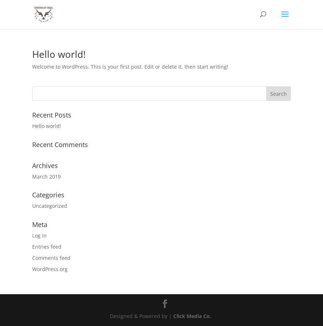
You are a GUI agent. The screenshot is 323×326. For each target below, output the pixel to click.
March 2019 (46, 176)
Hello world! (59, 54)
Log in (39, 235)
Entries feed (46, 246)
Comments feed (51, 257)
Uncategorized (49, 205)
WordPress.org (50, 269)
